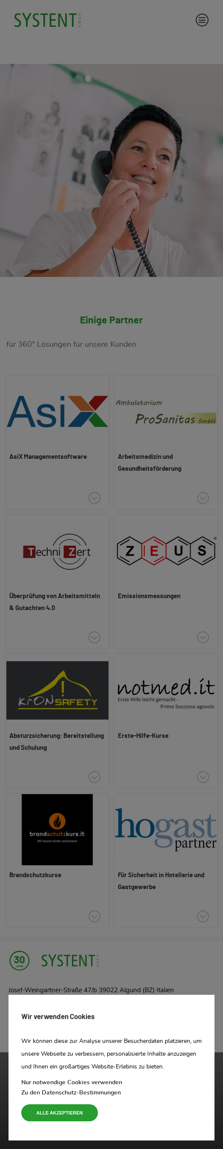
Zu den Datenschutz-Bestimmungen (71, 1093)
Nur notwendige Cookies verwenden (71, 1083)
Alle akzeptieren (60, 1112)
